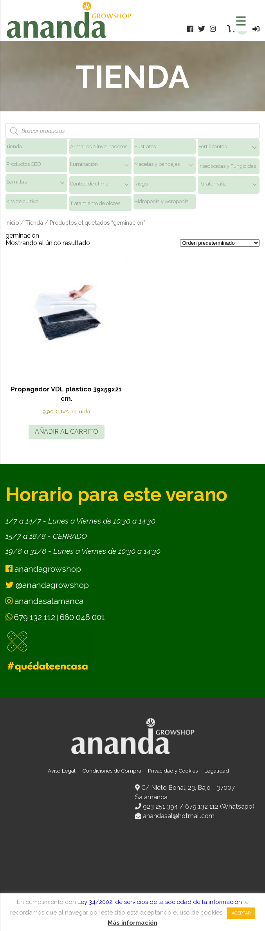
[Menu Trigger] (241, 20)
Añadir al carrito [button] (66, 431)
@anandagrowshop (47, 585)
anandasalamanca (44, 601)
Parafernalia (212, 184)
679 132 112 (34, 617)
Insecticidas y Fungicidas (227, 166)
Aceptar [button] (241, 913)
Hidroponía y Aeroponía (161, 201)
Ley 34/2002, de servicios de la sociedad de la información (160, 902)
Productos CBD (23, 164)
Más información (132, 922)
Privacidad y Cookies (173, 770)
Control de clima (89, 184)
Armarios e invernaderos (98, 146)
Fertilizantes (212, 146)
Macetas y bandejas (157, 164)
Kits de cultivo (22, 201)
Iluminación (84, 164)
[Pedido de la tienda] (220, 243)
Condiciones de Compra (111, 770)
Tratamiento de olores (95, 203)
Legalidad (216, 770)
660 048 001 (82, 617)
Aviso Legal (62, 770)
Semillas (16, 182)
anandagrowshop (43, 569)
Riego (141, 184)
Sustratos (145, 146)
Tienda (14, 146)
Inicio (12, 222)
